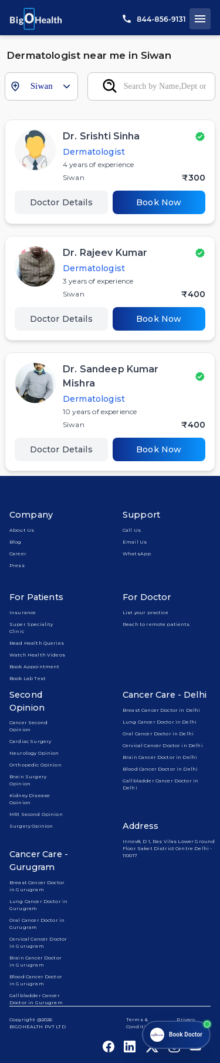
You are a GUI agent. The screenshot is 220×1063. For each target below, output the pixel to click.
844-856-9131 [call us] (154, 19)
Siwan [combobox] (42, 86)
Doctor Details (61, 202)
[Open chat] (176, 1035)
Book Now (158, 202)
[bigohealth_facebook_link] (108, 1046)
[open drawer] (200, 18)
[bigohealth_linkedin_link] (130, 1046)
